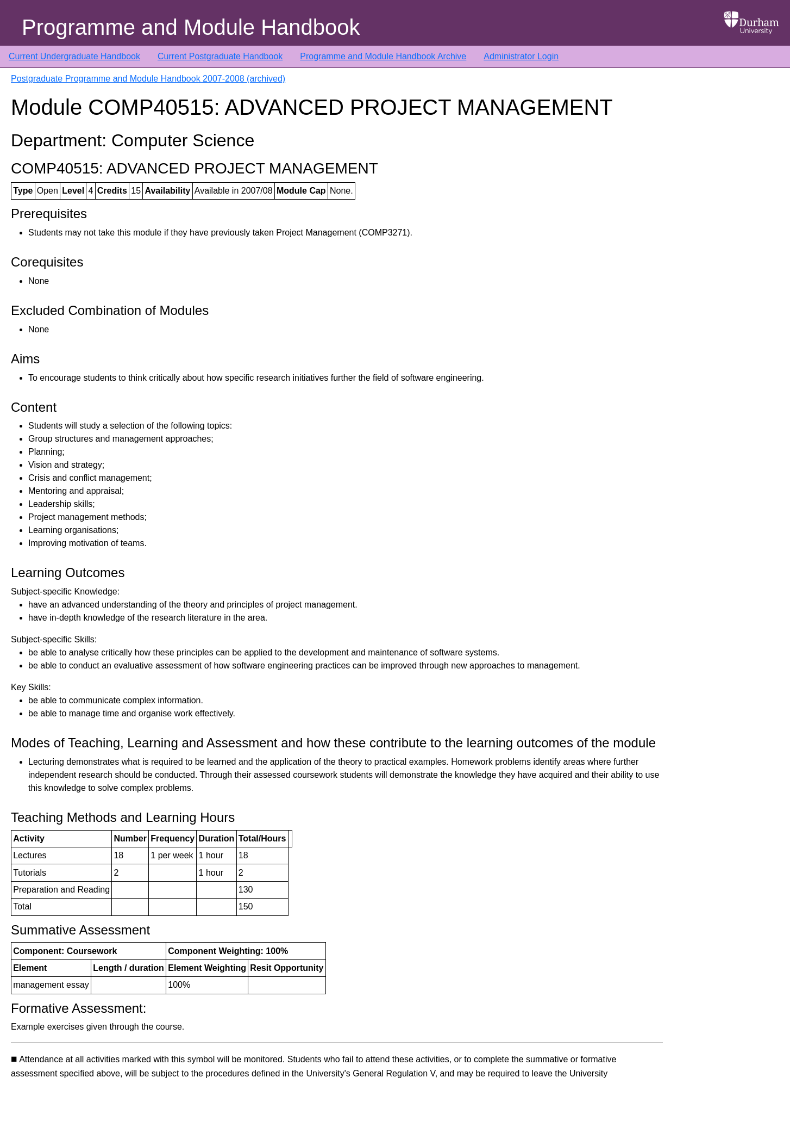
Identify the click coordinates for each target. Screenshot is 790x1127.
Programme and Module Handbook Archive (383, 56)
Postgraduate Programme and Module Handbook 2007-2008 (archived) (148, 78)
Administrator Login (521, 56)
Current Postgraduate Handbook (220, 56)
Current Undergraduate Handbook (74, 56)
